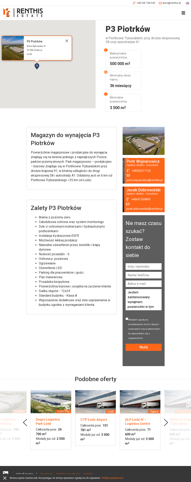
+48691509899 (140, 199)
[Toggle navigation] (183, 13)
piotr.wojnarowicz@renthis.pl (144, 180)
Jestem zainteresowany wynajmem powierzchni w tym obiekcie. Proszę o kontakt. (144, 299)
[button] (48, 73)
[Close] (67, 41)
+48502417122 (140, 171)
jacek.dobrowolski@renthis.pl (144, 209)
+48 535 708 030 (144, 3)
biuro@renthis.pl (170, 3)
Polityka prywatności (112, 478)
